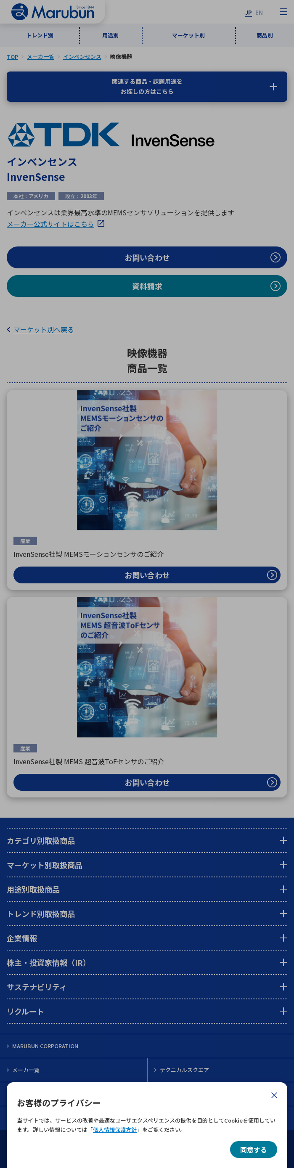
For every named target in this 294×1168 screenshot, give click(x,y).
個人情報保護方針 (115, 1130)
